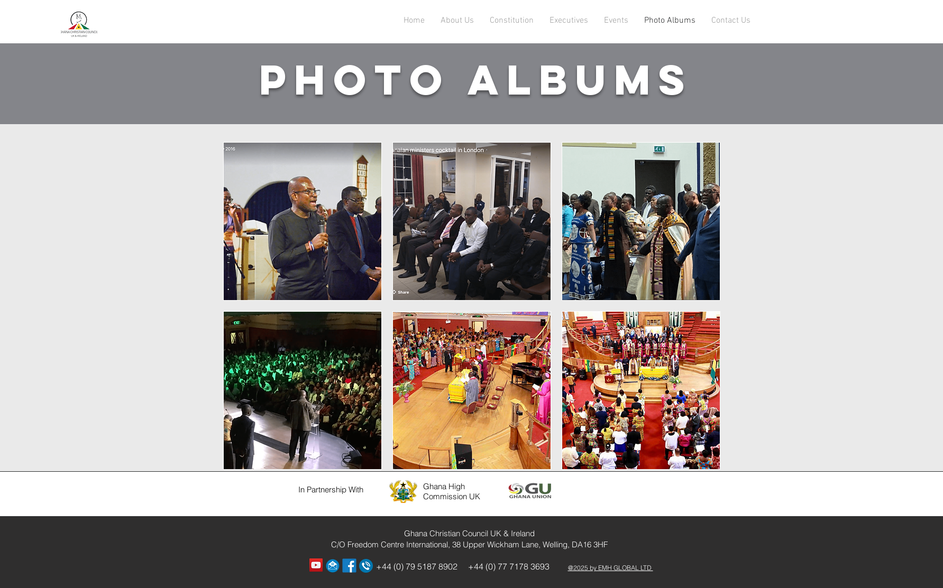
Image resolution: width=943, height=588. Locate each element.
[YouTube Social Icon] (316, 565)
